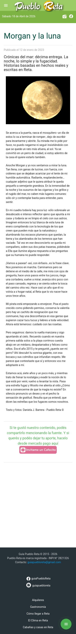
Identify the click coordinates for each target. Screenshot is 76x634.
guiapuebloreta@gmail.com (44, 562)
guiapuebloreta (38, 585)
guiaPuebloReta (38, 578)
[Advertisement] (38, 504)
